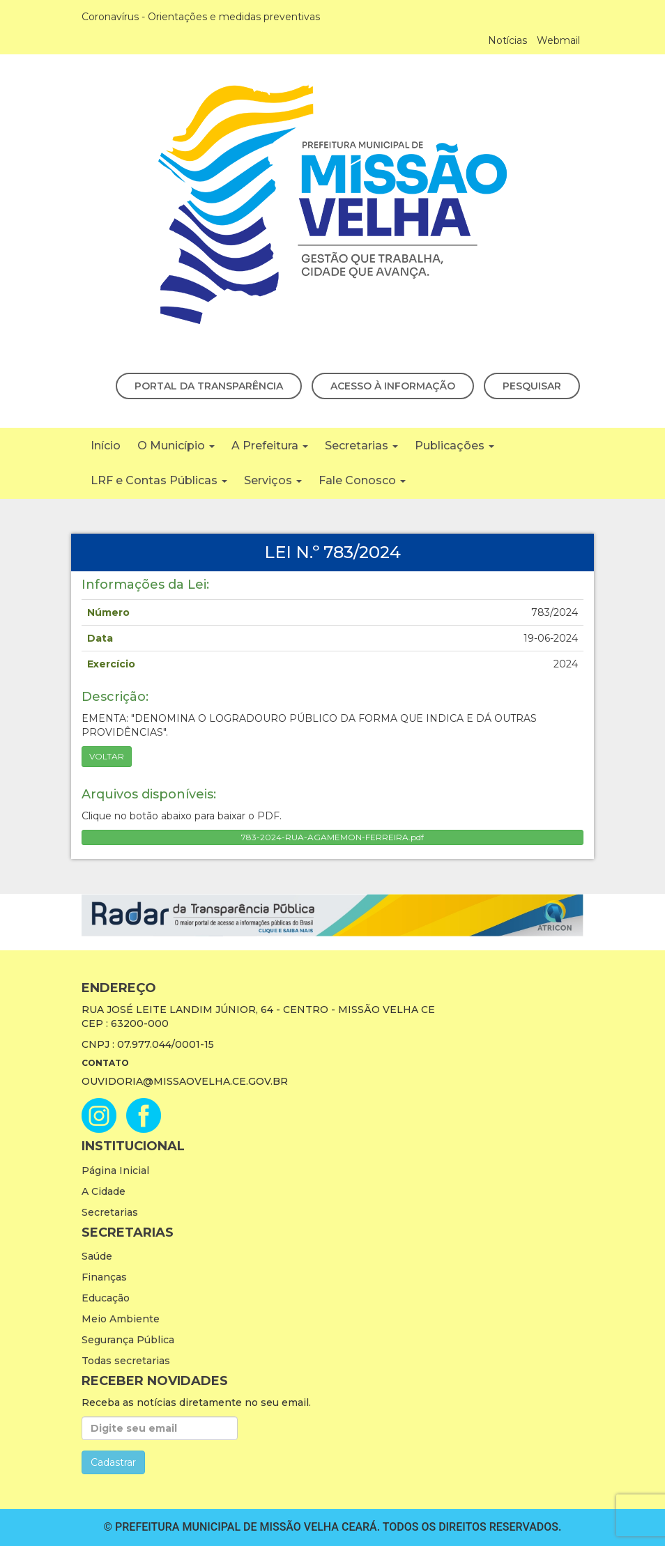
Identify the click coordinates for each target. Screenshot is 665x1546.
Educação (106, 1298)
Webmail (558, 40)
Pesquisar (532, 386)
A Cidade (103, 1191)
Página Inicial (115, 1170)
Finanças (104, 1277)
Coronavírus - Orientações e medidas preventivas (201, 16)
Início (106, 445)
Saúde (97, 1256)
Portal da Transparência (209, 386)
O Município (176, 445)
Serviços (273, 480)
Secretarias (361, 445)
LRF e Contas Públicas (159, 480)
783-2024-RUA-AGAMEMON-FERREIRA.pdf (332, 837)
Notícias (507, 40)
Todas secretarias (126, 1360)
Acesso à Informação (392, 386)
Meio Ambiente (121, 1319)
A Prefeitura (269, 445)
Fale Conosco (362, 480)
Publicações (454, 445)
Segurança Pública (128, 1340)
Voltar (106, 756)
